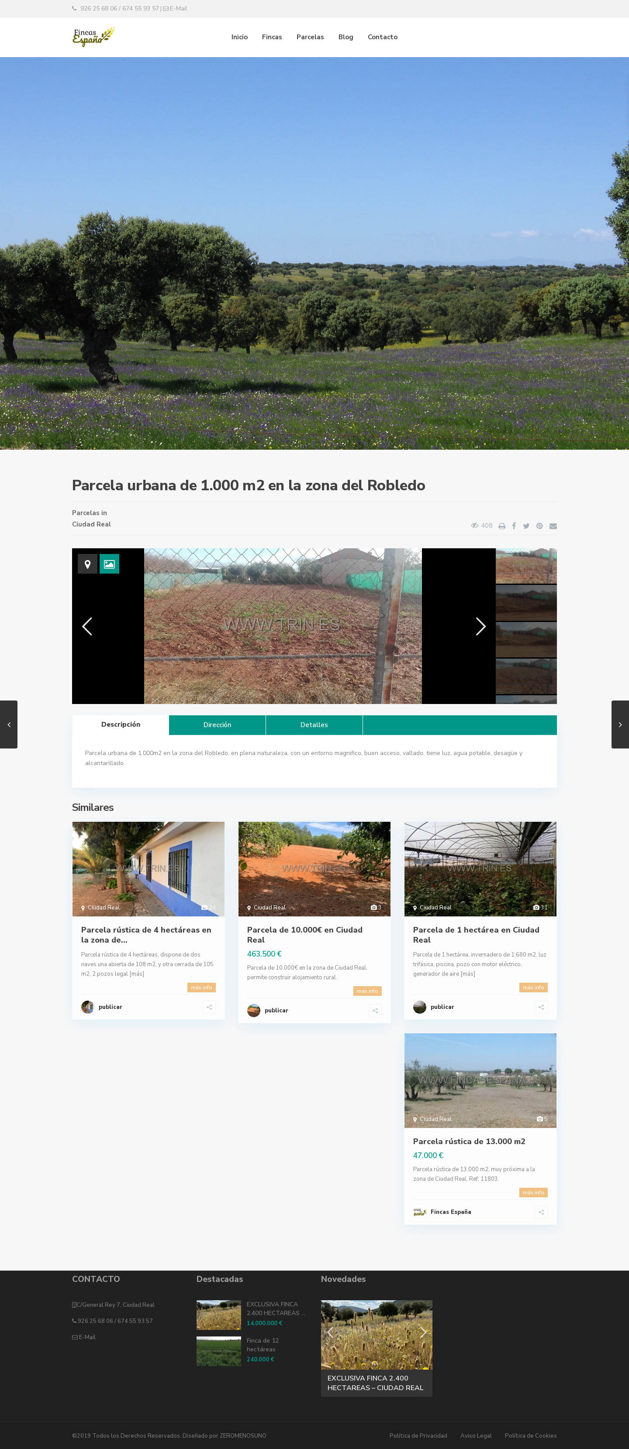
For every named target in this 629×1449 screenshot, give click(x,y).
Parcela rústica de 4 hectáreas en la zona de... (146, 935)
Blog (346, 37)
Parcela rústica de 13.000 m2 (469, 1141)
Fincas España (451, 1212)
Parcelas (310, 37)
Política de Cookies (531, 1436)
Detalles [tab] (314, 725)
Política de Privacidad (418, 1436)
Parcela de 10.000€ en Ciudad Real (305, 935)
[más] (136, 974)
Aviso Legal (476, 1436)
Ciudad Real (91, 524)
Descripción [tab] (120, 724)
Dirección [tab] (218, 725)
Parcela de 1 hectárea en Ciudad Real (476, 935)
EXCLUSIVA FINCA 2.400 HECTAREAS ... (276, 1308)
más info (201, 987)
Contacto (382, 37)
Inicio (240, 37)
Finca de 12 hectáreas (263, 1344)
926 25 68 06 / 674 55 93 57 (114, 1321)
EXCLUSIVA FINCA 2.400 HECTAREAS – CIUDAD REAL (375, 1383)
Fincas (272, 37)
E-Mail (87, 1337)
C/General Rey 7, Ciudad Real (115, 1305)
